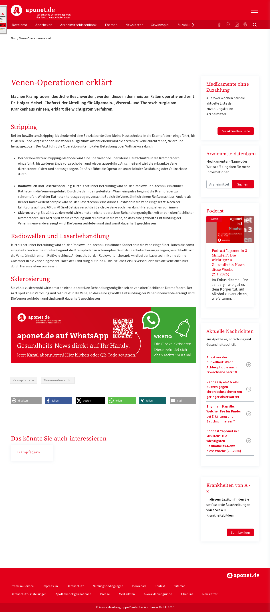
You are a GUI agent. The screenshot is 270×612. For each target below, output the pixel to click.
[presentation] (193, 24)
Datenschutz (75, 586)
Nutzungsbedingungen (108, 586)
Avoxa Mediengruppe (158, 594)
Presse (105, 594)
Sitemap (179, 586)
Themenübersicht (58, 380)
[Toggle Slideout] (254, 10)
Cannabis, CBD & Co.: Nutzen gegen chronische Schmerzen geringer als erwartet (224, 389)
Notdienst (19, 24)
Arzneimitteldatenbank (78, 24)
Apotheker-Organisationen (73, 594)
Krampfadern (23, 380)
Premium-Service (22, 586)
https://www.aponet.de (243, 575)
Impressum (50, 586)
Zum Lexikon (240, 532)
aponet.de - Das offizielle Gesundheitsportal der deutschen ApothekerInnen (41, 12)
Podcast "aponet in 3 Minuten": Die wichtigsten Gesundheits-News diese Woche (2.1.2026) (229, 262)
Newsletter (134, 24)
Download (139, 586)
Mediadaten (127, 594)
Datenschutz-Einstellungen (28, 594)
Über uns (187, 594)
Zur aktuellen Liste (235, 131)
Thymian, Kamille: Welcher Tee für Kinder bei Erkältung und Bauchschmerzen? (223, 413)
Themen (111, 24)
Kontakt (160, 586)
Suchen (242, 184)
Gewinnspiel (160, 24)
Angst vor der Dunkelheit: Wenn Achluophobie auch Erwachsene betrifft (222, 364)
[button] (26, 400)
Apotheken (43, 24)
